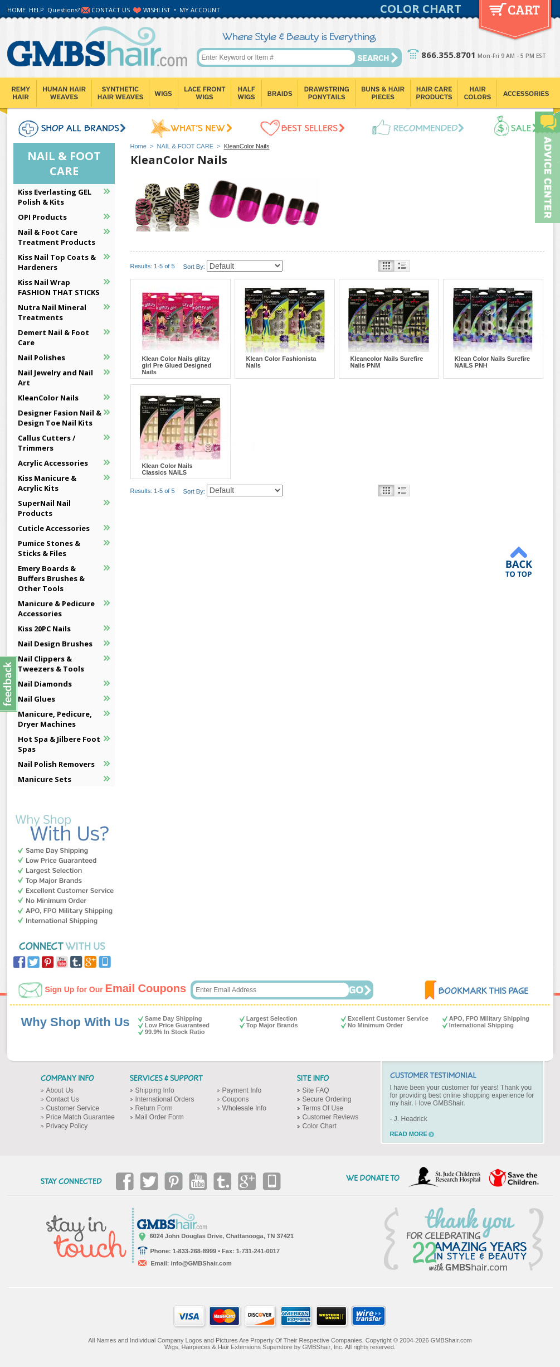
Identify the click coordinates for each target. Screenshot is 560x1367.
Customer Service (72, 1108)
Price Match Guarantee (80, 1117)
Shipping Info (154, 1090)
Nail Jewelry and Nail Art (55, 378)
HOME (16, 10)
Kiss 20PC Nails (44, 629)
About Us (60, 1090)
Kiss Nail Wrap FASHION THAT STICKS (59, 287)
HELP (36, 10)
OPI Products (42, 217)
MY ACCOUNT (199, 10)
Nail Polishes (41, 357)
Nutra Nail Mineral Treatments (52, 312)
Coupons (235, 1099)
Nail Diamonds (45, 684)
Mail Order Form (159, 1117)
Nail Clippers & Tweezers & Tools (51, 664)
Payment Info (242, 1090)
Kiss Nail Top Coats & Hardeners (57, 262)
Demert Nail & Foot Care (53, 337)
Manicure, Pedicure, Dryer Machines (55, 719)
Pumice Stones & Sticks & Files (49, 548)
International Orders (164, 1099)
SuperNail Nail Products (44, 508)
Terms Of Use (323, 1108)
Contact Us (62, 1099)
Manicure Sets (44, 779)
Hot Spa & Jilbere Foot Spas (59, 744)
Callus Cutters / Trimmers (46, 443)
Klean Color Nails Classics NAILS (167, 469)
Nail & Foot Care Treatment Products (56, 237)
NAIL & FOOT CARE (185, 146)
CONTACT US (110, 10)
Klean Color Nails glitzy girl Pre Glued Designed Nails (177, 365)
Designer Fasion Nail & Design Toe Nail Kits (59, 418)
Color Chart (320, 1126)
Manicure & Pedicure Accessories (56, 608)
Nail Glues (36, 699)
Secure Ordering (327, 1099)
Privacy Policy (67, 1126)
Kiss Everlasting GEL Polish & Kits (54, 197)
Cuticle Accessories (54, 528)
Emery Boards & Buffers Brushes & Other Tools (51, 578)
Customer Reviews (331, 1117)
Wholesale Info (244, 1108)
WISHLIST (157, 10)
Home (138, 146)
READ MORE (408, 1134)
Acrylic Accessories (53, 463)
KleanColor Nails (48, 398)
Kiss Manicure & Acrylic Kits (47, 483)
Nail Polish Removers (56, 764)
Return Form (154, 1108)
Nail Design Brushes (55, 644)
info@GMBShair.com (201, 1263)
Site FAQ (316, 1090)
